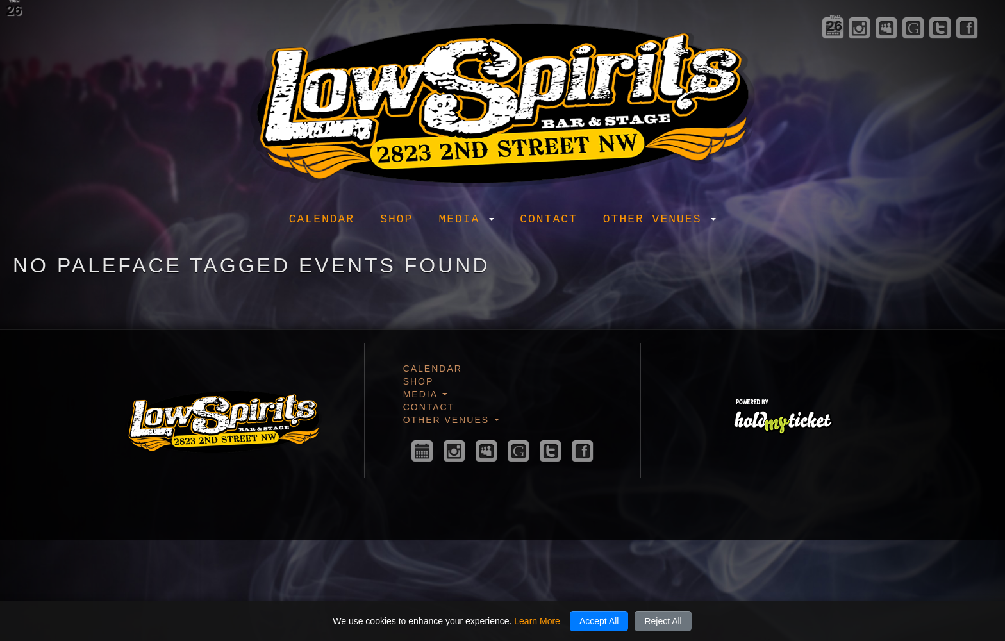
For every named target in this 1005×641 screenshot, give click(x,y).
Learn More (537, 621)
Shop (396, 219)
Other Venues (659, 219)
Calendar (321, 219)
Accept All (599, 621)
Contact (548, 219)
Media (466, 219)
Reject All (662, 621)
